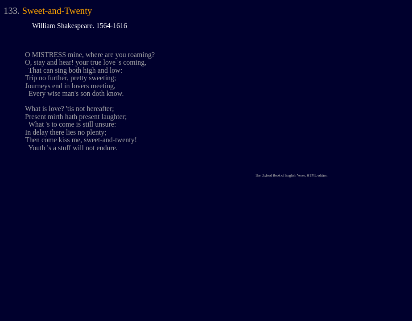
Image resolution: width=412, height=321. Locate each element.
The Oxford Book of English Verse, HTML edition (291, 175)
